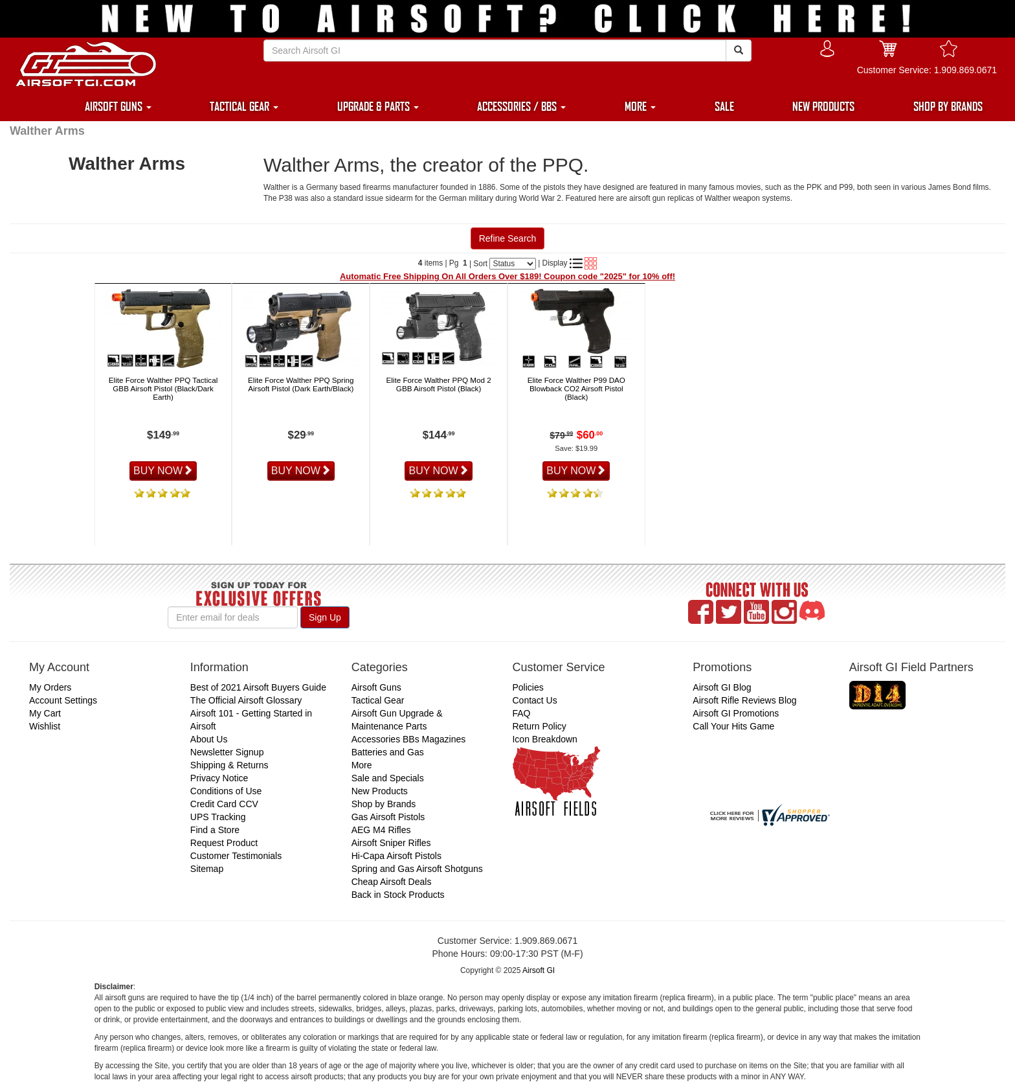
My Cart (45, 713)
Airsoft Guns (376, 687)
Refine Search (508, 238)
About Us (209, 739)
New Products (379, 791)
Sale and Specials (387, 778)
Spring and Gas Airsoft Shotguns (417, 869)
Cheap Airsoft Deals (391, 882)
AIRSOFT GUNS (118, 106)
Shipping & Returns (229, 765)
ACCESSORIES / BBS (521, 106)
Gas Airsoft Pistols (388, 817)
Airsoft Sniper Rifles (391, 843)
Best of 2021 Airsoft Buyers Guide (258, 687)
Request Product (224, 843)
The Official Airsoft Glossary (246, 700)
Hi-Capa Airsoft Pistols (396, 856)
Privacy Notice (219, 778)
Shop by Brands (383, 804)
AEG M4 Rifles (381, 830)
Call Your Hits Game (733, 726)
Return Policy (539, 726)
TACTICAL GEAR (244, 106)
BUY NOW (163, 470)
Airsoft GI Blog (722, 687)
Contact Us (534, 700)
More (361, 765)
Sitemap (206, 869)
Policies (527, 687)
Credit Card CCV (224, 804)
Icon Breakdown (544, 739)
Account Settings (63, 700)
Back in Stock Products (398, 894)
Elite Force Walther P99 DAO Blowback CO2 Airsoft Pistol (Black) (576, 388)
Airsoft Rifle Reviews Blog (744, 700)
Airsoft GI (538, 970)
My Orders (50, 687)
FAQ (521, 713)
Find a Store (215, 830)
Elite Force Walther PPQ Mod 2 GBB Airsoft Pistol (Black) (438, 384)
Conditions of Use (226, 791)
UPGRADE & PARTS (378, 106)
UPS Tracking (218, 817)
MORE (640, 106)
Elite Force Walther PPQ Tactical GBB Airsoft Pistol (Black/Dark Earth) (163, 388)
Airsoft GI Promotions (736, 713)
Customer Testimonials (236, 856)
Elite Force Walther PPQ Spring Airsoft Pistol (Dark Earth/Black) (300, 384)
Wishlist (44, 726)
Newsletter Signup (227, 752)
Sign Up (325, 617)
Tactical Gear (378, 700)
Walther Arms (47, 130)
